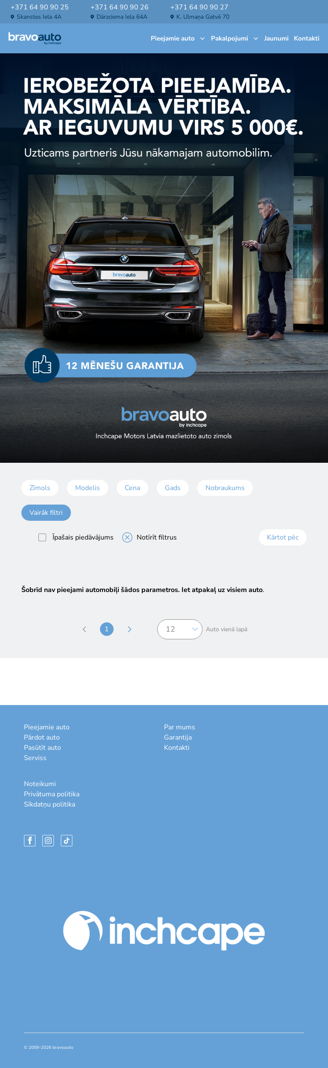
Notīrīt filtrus (149, 537)
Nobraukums (225, 488)
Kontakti (306, 38)
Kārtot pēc (283, 537)
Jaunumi (276, 38)
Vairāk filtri (46, 512)
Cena (132, 488)
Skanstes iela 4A (39, 17)
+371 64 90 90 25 (40, 7)
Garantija (178, 737)
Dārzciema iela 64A (122, 17)
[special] (42, 537)
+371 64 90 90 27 (199, 7)
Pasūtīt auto (42, 747)
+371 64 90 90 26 (120, 7)
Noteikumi (40, 784)
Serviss (35, 758)
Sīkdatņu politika (49, 804)
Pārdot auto (42, 737)
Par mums (179, 727)
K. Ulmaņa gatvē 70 (202, 17)
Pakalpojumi (235, 38)
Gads (173, 488)
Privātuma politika (51, 794)
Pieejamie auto (178, 38)
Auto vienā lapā (226, 629)
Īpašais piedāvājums (76, 537)
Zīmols (39, 488)
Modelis (87, 488)
